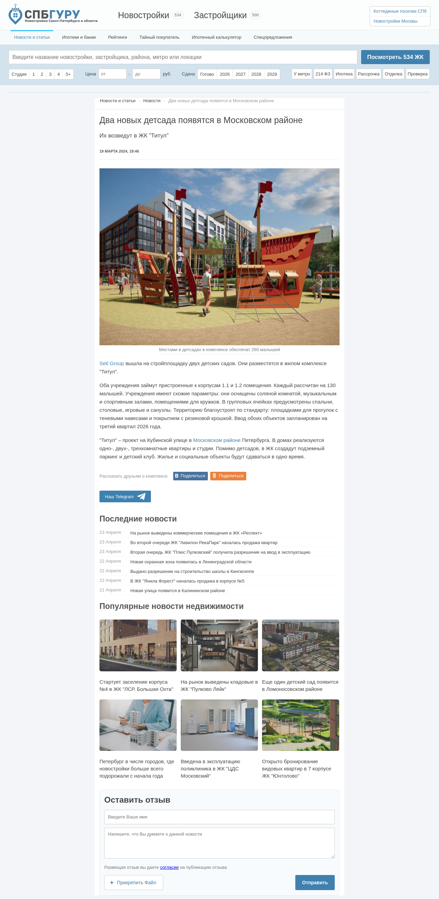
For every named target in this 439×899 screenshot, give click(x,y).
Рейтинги (117, 37)
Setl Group (111, 363)
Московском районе (216, 440)
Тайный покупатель (159, 37)
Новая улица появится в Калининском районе (177, 590)
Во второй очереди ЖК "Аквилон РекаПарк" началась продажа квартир (203, 542)
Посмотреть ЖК (395, 57)
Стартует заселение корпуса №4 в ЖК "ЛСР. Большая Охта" (138, 656)
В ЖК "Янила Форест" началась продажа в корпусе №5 (187, 581)
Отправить (315, 882)
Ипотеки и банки (79, 37)
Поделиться (193, 475)
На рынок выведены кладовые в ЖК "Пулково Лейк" (219, 656)
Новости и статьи (32, 37)
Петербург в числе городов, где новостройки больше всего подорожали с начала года (138, 739)
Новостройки (143, 15)
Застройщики (220, 15)
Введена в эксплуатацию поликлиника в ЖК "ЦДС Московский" (219, 739)
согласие (169, 867)
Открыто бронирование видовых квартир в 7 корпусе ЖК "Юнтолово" (300, 739)
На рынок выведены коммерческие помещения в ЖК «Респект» (196, 533)
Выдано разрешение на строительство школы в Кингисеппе (192, 571)
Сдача (188, 73)
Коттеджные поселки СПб (400, 11)
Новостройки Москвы (395, 21)
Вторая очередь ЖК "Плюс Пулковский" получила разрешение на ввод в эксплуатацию (220, 552)
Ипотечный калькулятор (216, 37)
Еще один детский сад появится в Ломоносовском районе (300, 656)
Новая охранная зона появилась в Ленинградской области (191, 561)
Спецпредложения (273, 37)
